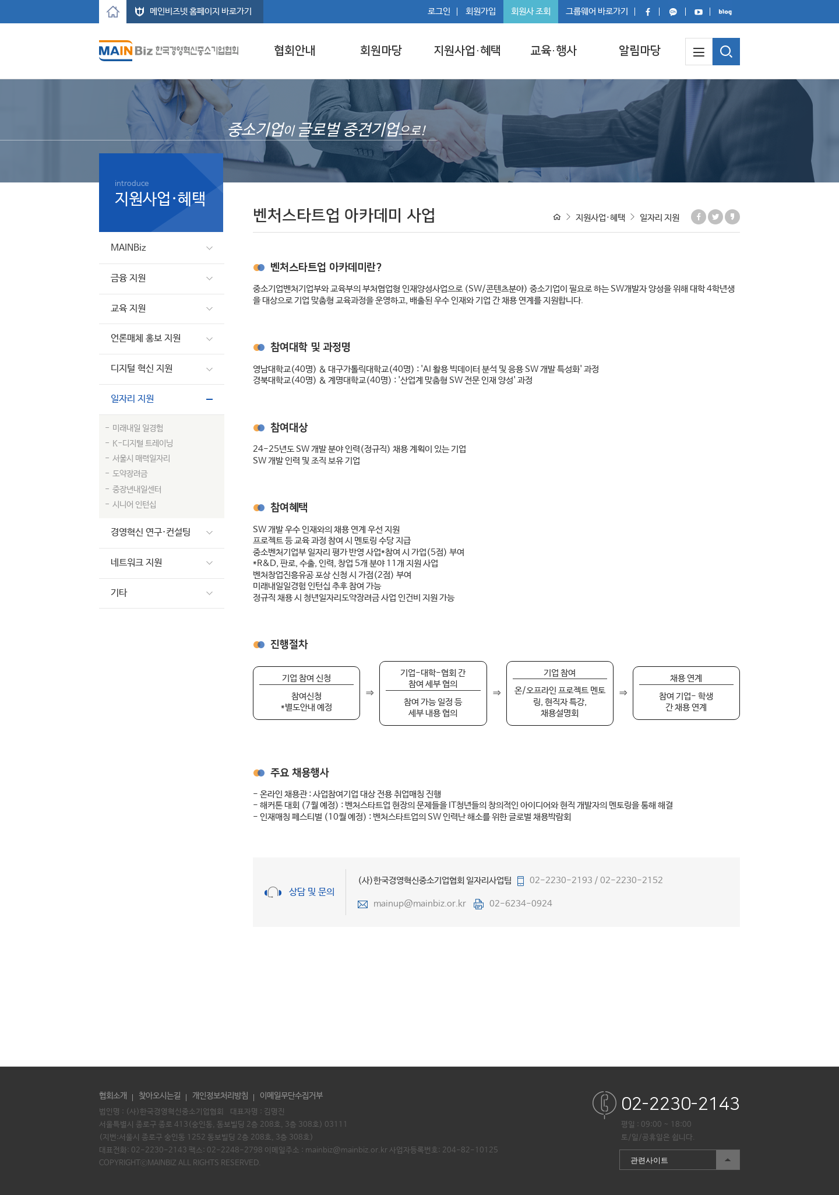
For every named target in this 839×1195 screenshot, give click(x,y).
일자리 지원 (132, 399)
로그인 (439, 11)
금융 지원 (128, 278)
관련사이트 (679, 1159)
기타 (119, 593)
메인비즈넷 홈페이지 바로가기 (201, 11)
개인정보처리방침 (220, 1096)
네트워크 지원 (136, 562)
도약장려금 (129, 474)
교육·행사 (553, 50)
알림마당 (640, 50)
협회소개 (113, 1096)
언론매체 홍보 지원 (146, 338)
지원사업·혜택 (467, 50)
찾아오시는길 (160, 1096)
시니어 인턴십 (134, 504)
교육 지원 (128, 308)
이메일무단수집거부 (291, 1096)
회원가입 (481, 11)
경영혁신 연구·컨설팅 (151, 532)
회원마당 (381, 50)
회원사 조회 (531, 11)
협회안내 (295, 50)
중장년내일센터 (136, 489)
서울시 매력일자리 (141, 458)
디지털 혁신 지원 (141, 368)
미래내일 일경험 (137, 428)
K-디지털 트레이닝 (142, 443)
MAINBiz (128, 248)
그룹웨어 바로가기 (597, 11)
